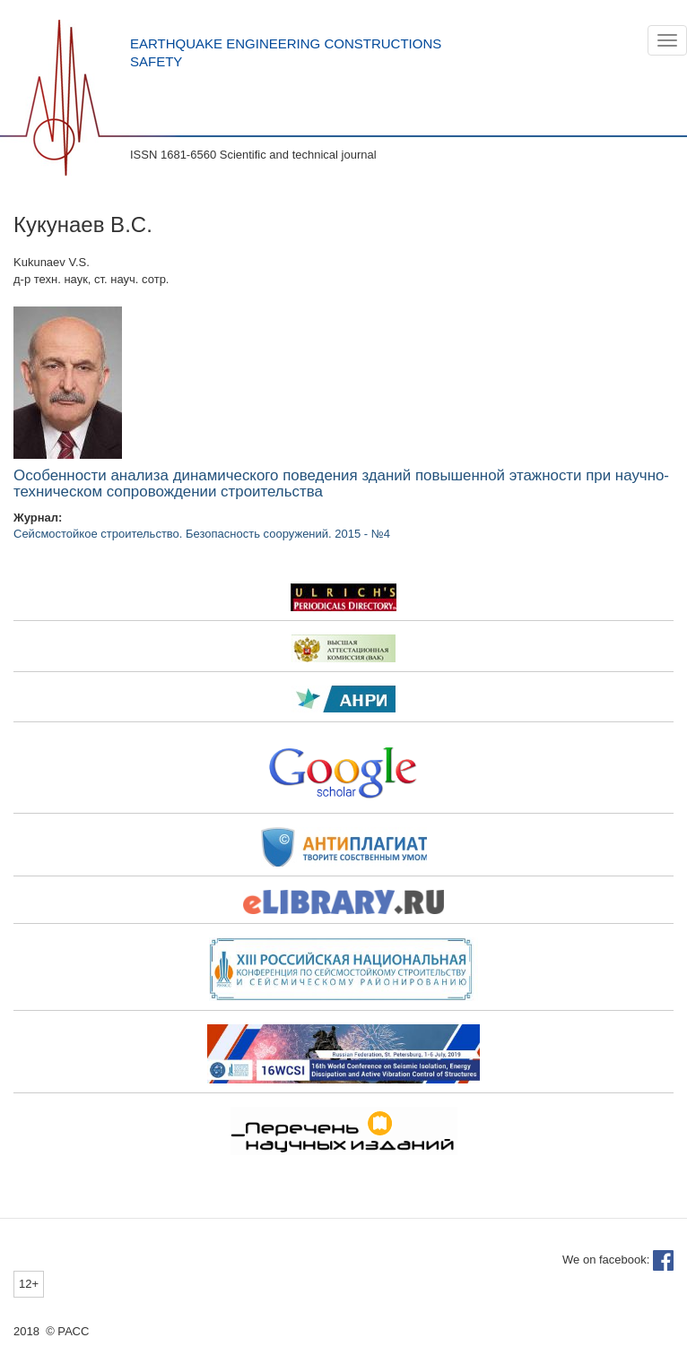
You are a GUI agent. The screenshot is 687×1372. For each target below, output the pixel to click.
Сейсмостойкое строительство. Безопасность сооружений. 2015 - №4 (201, 533)
